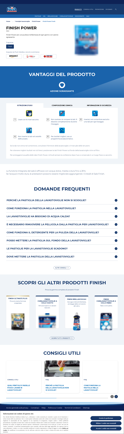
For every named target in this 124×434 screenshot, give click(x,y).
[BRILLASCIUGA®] (53, 16)
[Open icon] (116, 9)
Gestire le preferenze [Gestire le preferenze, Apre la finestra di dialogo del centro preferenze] (106, 418)
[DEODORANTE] (79, 16)
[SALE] (87, 16)
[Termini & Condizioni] (73, 408)
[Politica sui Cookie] (55, 408)
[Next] (116, 396)
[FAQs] (43, 408)
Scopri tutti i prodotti (60, 338)
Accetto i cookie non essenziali (106, 428)
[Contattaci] (35, 408)
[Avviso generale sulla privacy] (17, 408)
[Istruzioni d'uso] (24, 105)
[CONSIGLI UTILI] (88, 9)
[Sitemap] (86, 408)
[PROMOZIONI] (99, 9)
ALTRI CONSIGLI (60, 268)
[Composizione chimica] (62, 105)
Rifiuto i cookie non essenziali (106, 423)
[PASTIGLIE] (38, 16)
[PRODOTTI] (78, 9)
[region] (62, 422)
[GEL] (44, 16)
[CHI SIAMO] (108, 9)
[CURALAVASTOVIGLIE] (66, 16)
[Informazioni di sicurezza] (99, 105)
